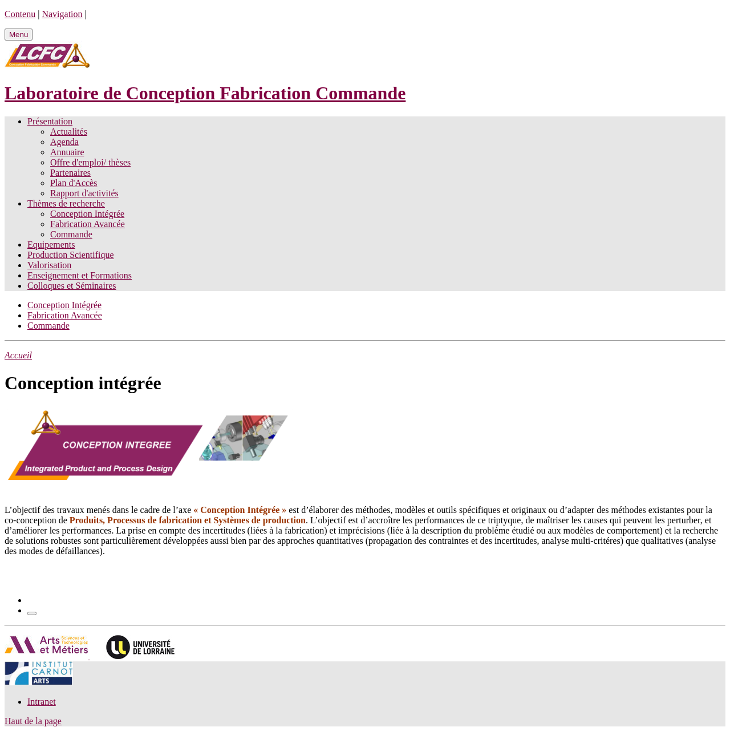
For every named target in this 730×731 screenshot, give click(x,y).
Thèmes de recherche (66, 203)
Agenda (64, 142)
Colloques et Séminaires (71, 285)
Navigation (62, 14)
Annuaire (67, 152)
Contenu (20, 14)
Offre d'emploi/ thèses (90, 162)
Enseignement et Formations (79, 275)
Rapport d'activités (84, 193)
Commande (71, 234)
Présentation (49, 121)
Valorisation (49, 265)
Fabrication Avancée (87, 224)
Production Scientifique (70, 255)
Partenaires (70, 172)
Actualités (68, 131)
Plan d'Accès (73, 183)
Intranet (41, 701)
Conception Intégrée (87, 214)
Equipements (51, 244)
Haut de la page (33, 721)
